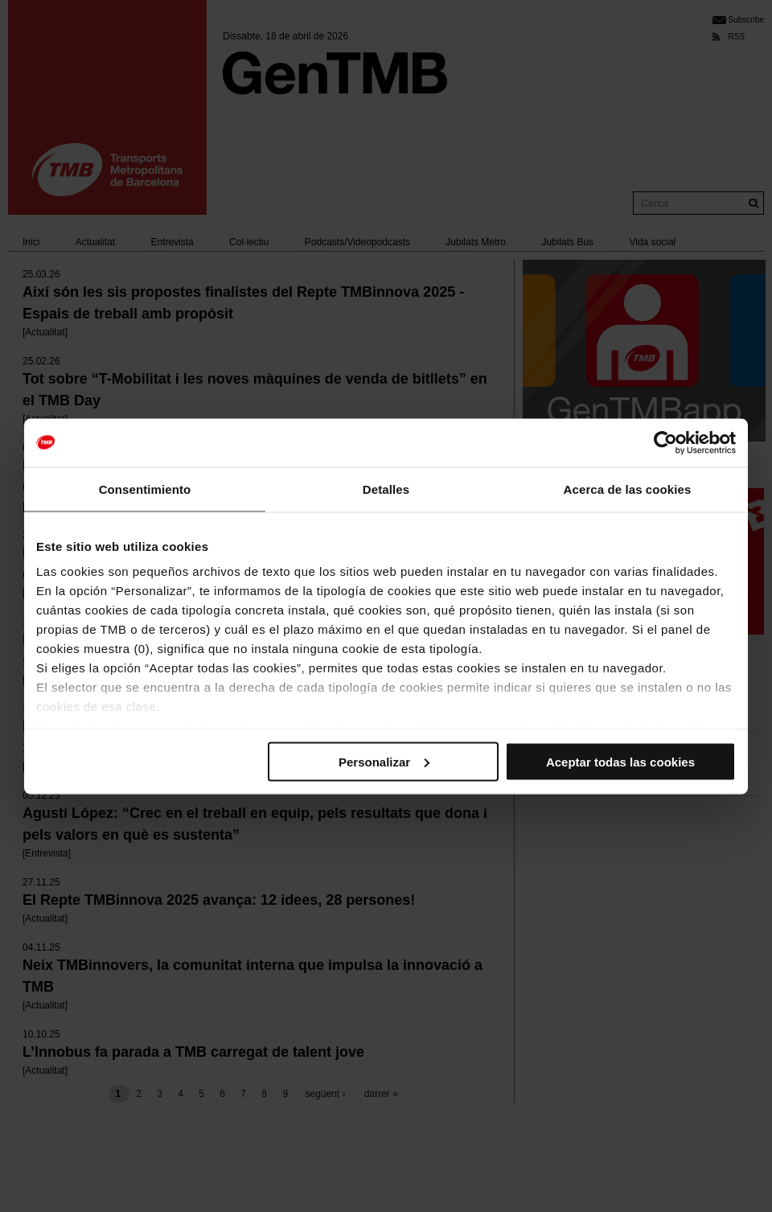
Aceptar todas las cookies (620, 761)
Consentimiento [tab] (145, 488)
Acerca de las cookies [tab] (628, 488)
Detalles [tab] (386, 488)
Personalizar (384, 761)
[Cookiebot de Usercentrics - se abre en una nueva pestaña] (665, 442)
